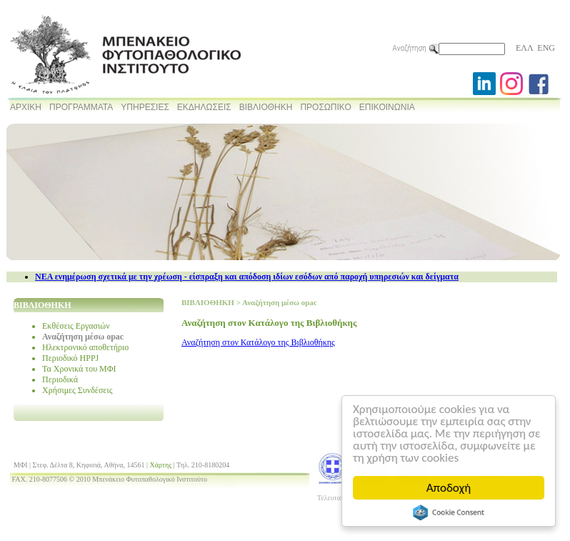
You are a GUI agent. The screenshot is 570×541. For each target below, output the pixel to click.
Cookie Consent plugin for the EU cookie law (448, 512)
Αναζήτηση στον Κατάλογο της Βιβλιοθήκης (258, 342)
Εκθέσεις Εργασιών (76, 326)
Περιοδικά (60, 379)
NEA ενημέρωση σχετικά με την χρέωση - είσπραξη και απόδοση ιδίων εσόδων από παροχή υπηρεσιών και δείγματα (247, 277)
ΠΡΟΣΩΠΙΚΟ (325, 107)
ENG (546, 48)
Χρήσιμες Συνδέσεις (77, 390)
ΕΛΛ (524, 48)
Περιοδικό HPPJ (70, 358)
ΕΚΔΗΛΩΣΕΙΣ (204, 107)
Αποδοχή (448, 487)
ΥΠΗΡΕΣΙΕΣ (145, 107)
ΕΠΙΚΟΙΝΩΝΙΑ (387, 107)
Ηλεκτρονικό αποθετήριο (85, 347)
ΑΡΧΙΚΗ (25, 107)
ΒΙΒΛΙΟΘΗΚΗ (266, 107)
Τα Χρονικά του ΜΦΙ (79, 369)
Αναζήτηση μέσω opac (83, 337)
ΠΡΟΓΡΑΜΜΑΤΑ (81, 107)
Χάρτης (161, 465)
